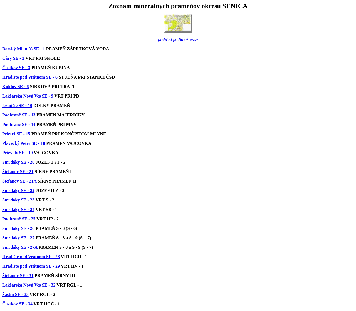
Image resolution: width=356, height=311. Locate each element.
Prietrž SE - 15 (16, 133)
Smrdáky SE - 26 (18, 228)
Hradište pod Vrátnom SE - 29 (31, 266)
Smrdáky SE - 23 (18, 200)
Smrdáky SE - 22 (18, 190)
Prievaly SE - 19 (17, 152)
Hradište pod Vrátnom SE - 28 (31, 256)
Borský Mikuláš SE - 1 (23, 48)
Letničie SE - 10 (17, 105)
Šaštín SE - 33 (15, 294)
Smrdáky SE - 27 (18, 237)
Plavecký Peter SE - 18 (23, 143)
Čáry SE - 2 (13, 58)
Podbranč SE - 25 (19, 219)
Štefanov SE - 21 (17, 171)
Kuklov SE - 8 (15, 86)
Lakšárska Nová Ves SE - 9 (27, 96)
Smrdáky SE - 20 (18, 162)
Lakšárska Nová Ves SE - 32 (29, 285)
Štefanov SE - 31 (17, 275)
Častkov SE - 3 (16, 67)
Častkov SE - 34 (17, 304)
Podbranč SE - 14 (19, 124)
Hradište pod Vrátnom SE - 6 (30, 77)
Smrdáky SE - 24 (18, 209)
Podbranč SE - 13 (19, 115)
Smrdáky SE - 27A (20, 247)
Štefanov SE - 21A (19, 181)
